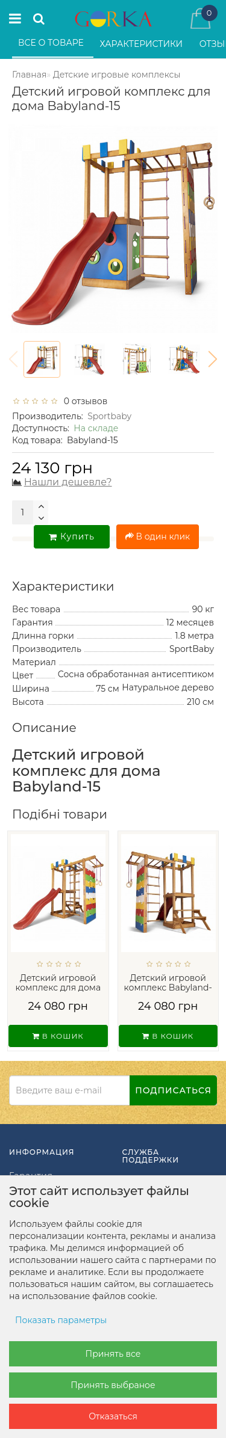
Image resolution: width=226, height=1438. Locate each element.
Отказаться (113, 1416)
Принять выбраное (113, 1385)
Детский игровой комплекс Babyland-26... (168, 987)
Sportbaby (109, 416)
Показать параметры (61, 1320)
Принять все (113, 1353)
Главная (29, 74)
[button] (213, 359)
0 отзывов (83, 401)
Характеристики (142, 43)
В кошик (58, 1035)
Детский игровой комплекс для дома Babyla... (58, 987)
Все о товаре (52, 42)
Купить (72, 536)
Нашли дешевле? (68, 482)
